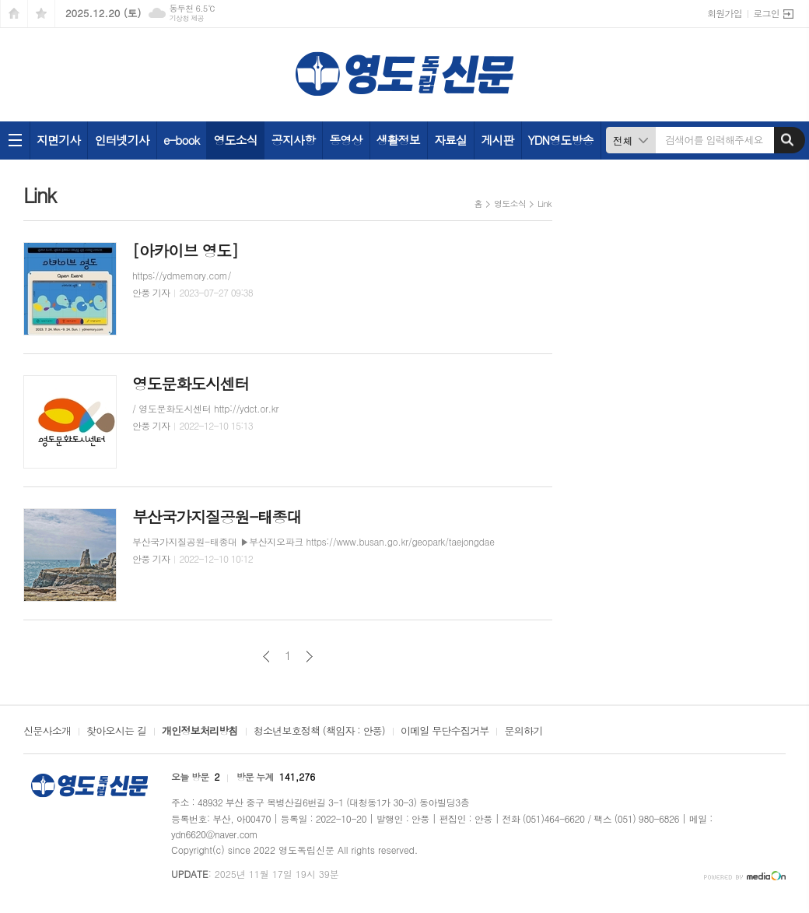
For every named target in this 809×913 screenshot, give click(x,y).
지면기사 (58, 140)
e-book (181, 140)
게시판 (497, 140)
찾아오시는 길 (116, 731)
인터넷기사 (121, 140)
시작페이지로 (14, 13)
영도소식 (235, 140)
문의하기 (523, 731)
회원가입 (724, 12)
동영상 (345, 140)
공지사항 (293, 140)
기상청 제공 (186, 18)
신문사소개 (47, 731)
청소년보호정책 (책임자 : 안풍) (319, 731)
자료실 (450, 140)
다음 (309, 656)
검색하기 (787, 140)
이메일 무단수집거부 (445, 731)
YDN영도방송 (561, 140)
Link (545, 203)
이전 (266, 656)
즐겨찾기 (41, 13)
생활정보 (398, 140)
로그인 (766, 12)
